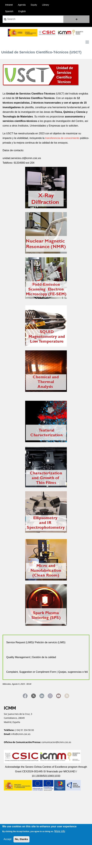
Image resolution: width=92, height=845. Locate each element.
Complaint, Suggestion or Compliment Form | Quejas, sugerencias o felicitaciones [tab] (47, 672)
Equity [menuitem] (34, 5)
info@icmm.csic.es (21, 734)
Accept (7, 839)
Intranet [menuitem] (9, 5)
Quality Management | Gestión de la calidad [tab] (31, 657)
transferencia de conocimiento (61, 138)
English (22, 11)
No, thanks (21, 839)
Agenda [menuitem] (21, 5)
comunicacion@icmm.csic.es (56, 742)
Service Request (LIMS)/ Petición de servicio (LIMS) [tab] (35, 642)
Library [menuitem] (45, 5)
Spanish (9, 11)
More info (59, 831)
